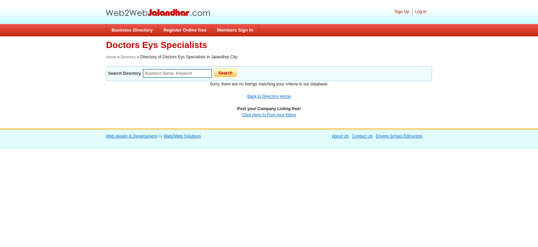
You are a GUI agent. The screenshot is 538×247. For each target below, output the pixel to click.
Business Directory (132, 30)
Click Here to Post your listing (269, 115)
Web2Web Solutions (182, 136)
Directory (128, 57)
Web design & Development (131, 136)
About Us (340, 136)
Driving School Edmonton (399, 136)
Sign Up (402, 11)
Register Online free (184, 30)
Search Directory (124, 73)
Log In (420, 11)
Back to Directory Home (269, 96)
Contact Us (362, 136)
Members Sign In (235, 30)
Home (111, 57)
